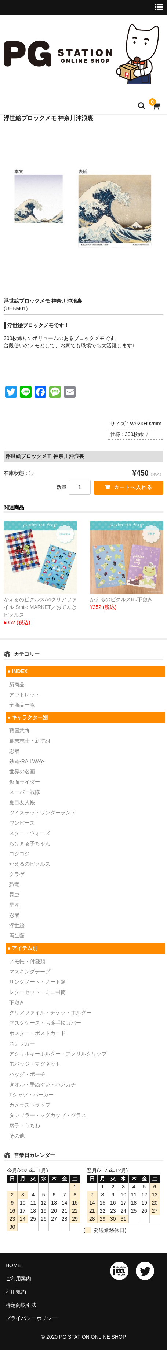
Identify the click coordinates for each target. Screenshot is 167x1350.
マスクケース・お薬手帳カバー (45, 1023)
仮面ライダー (24, 782)
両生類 (17, 936)
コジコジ (19, 854)
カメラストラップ (29, 1105)
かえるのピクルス (29, 864)
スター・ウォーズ (29, 833)
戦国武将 (19, 730)
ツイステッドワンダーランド (42, 812)
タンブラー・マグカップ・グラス (47, 1115)
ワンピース (22, 823)
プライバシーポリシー (31, 1318)
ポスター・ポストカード (37, 1033)
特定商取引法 (21, 1305)
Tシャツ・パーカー (31, 1095)
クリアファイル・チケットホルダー (50, 1013)
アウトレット (24, 695)
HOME (13, 1265)
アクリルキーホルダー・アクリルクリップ (58, 1054)
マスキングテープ (29, 971)
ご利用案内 (18, 1278)
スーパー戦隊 (24, 792)
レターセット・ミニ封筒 (37, 992)
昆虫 (14, 895)
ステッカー (22, 1043)
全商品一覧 (22, 705)
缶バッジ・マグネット (35, 1064)
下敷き (17, 1002)
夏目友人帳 (22, 802)
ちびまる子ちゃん (29, 843)
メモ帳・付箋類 (27, 961)
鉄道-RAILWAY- (26, 761)
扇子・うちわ (24, 1125)
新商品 (17, 684)
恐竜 (14, 884)
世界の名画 (22, 771)
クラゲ (17, 874)
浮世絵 (17, 925)
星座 (14, 905)
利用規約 (16, 1292)
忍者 (14, 751)
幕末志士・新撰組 (29, 741)
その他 (17, 1136)
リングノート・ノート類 (37, 982)
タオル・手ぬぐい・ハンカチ (42, 1084)
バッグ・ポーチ (27, 1074)
